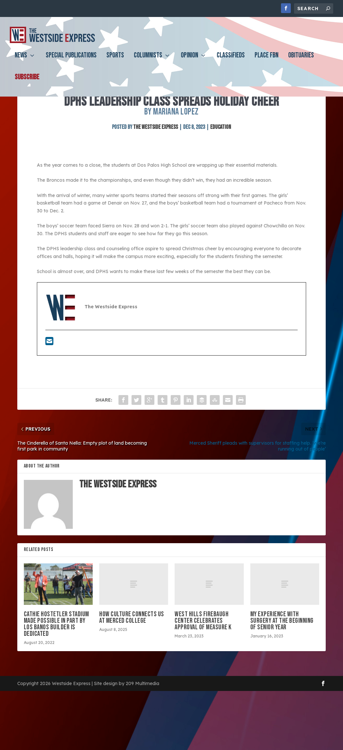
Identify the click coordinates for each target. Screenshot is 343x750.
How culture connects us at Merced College (131, 655)
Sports (115, 60)
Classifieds (231, 60)
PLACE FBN (266, 60)
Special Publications (71, 60)
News (21, 60)
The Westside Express (155, 164)
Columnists (148, 60)
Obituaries (301, 60)
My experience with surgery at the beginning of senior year (282, 658)
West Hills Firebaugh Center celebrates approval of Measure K (203, 658)
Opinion (189, 60)
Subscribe (27, 82)
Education (220, 164)
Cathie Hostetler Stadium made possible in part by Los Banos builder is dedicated (56, 662)
